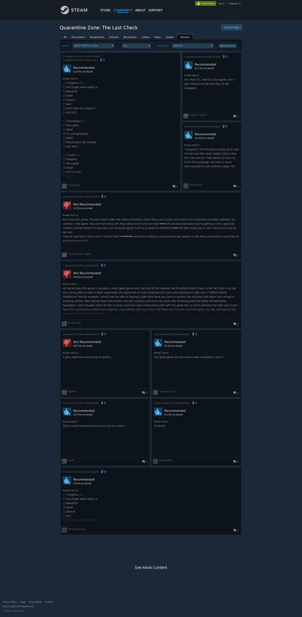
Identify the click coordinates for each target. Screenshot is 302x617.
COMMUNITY (123, 10)
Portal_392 (74, 322)
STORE (105, 10)
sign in (221, 3)
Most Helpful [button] (86, 45)
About (140, 10)
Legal (23, 601)
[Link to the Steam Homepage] (77, 13)
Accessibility (35, 601)
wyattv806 (165, 460)
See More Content (151, 567)
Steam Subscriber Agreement (18, 606)
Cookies (49, 601)
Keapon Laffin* (198, 114)
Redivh (72, 391)
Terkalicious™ (167, 391)
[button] (93, 45)
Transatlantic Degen (79, 253)
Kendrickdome (76, 528)
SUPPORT (155, 10)
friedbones (74, 185)
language (233, 3)
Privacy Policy (9, 601)
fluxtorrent (196, 184)
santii (71, 460)
